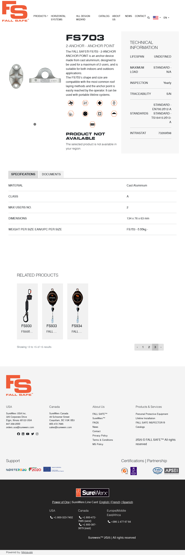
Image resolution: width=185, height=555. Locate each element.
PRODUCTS (39, 16)
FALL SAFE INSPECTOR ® (150, 422)
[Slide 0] (34, 124)
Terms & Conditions (102, 440)
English (104, 502)
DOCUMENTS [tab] (51, 174)
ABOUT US (116, 18)
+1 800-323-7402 (63, 517)
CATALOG (104, 16)
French (115, 502)
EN (166, 17)
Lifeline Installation (145, 418)
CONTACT (140, 16)
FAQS (95, 422)
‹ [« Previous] (137, 347)
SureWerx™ (98, 418)
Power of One (61, 502)
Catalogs (140, 427)
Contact (96, 431)
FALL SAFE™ (99, 414)
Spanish (127, 502)
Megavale (27, 552)
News (95, 427)
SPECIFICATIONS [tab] (23, 174)
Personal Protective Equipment (152, 414)
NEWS (128, 16)
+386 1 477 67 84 (121, 521)
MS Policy (97, 444)
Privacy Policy (100, 435)
